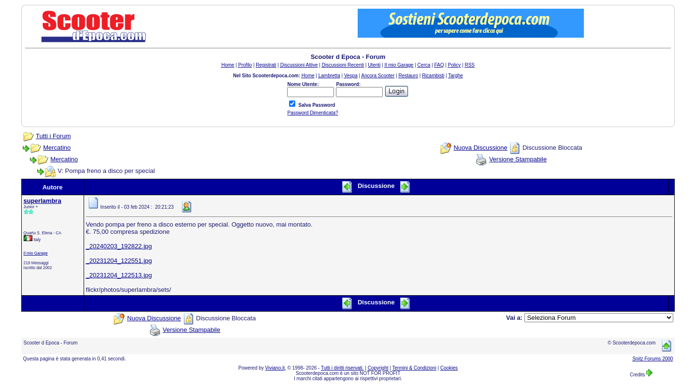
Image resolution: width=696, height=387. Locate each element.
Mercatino (57, 147)
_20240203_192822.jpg (119, 246)
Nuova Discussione (480, 147)
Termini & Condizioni (414, 368)
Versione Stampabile (518, 159)
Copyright (378, 368)
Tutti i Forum (53, 136)
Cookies (449, 368)
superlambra (42, 200)
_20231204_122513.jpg (119, 275)
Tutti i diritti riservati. (342, 368)
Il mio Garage (36, 253)
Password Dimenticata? (312, 112)
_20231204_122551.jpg (119, 260)
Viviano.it (275, 368)
